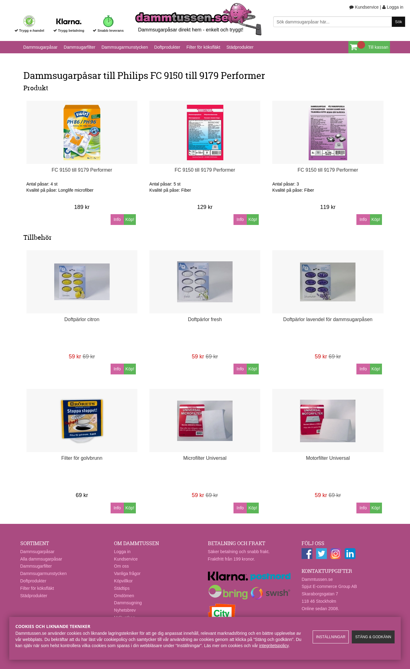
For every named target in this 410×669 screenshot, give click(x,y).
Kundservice (364, 7)
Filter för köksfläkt (203, 47)
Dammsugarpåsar (40, 47)
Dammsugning (128, 602)
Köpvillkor (123, 580)
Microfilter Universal (204, 458)
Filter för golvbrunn (81, 458)
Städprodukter (240, 47)
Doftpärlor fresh (205, 319)
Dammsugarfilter (79, 47)
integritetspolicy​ (273, 645)
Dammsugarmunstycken (124, 47)
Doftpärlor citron (81, 319)
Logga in (393, 7)
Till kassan (378, 47)
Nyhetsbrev (125, 610)
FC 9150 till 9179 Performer (81, 170)
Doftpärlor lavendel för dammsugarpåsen (327, 319)
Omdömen (124, 595)
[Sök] (339, 21)
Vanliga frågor (127, 573)
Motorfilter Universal (328, 458)
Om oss (121, 566)
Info (117, 219)
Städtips (122, 588)
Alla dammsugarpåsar (41, 559)
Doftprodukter (167, 47)
